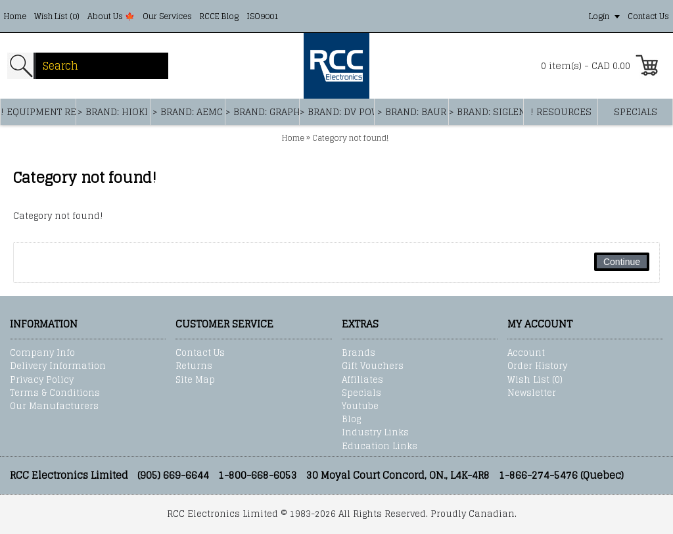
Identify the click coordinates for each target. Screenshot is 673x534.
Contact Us (200, 353)
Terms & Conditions (55, 393)
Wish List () (535, 380)
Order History (537, 366)
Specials (361, 393)
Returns (193, 366)
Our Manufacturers (54, 406)
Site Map (195, 380)
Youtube (360, 406)
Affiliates (362, 380)
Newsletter (531, 393)
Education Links (379, 446)
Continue (621, 261)
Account (526, 353)
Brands (358, 353)
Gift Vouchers (373, 366)
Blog (351, 419)
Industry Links (375, 433)
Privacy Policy (42, 380)
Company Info (42, 353)
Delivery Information (58, 366)
